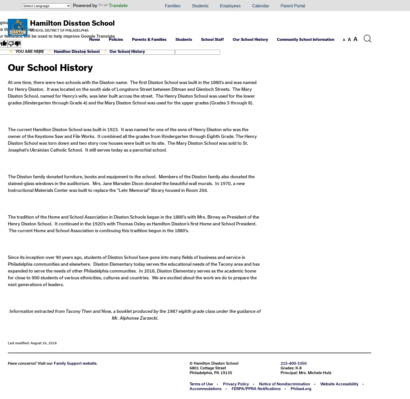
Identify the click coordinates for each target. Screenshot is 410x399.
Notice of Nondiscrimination (284, 384)
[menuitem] (141, 6)
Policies (116, 39)
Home (94, 39)
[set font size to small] (344, 40)
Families (172, 6)
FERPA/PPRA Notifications (256, 388)
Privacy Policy (236, 384)
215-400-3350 (294, 363)
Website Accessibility (339, 384)
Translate (113, 5)
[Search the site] (367, 39)
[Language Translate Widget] (46, 5)
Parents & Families (149, 39)
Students (200, 6)
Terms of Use (201, 384)
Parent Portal (293, 6)
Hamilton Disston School (72, 23)
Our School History (250, 39)
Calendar (260, 6)
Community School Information (305, 39)
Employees (230, 6)
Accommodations (205, 388)
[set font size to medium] (349, 39)
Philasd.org (301, 388)
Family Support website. (76, 363)
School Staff (212, 39)
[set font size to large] (355, 39)
